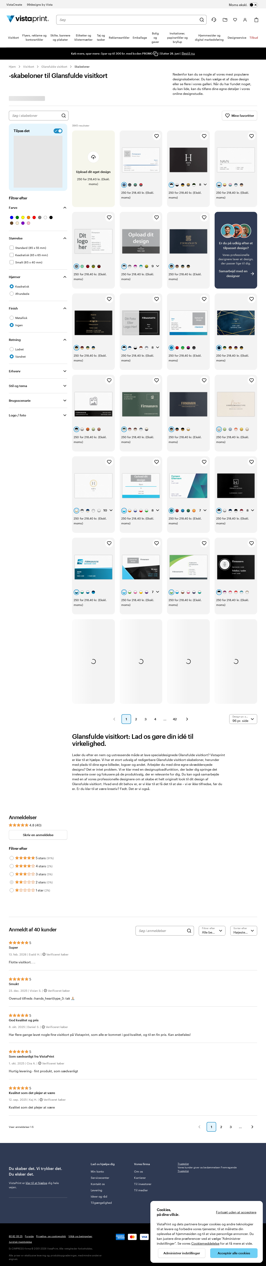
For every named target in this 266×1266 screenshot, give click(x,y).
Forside (29, 1191)
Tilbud (254, 37)
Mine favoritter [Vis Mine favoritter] (239, 115)
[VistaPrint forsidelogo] (27, 20)
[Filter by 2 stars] (12, 810)
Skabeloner (82, 66)
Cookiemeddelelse (205, 1243)
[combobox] (128, 19)
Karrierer (140, 1109)
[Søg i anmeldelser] (162, 858)
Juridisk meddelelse (20, 1197)
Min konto (97, 1103)
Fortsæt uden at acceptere (236, 1212)
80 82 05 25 (15, 1191)
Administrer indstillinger (181, 1253)
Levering (96, 1121)
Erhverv (14, 371)
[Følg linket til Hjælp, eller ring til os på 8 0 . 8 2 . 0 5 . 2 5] (214, 20)
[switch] (248, 4)
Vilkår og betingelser (80, 1191)
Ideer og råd (99, 1128)
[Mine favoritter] (235, 20)
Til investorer (142, 1115)
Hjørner (14, 277)
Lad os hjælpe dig (109, 1097)
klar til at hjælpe (36, 1116)
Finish (13, 308)
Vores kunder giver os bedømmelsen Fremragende (207, 1102)
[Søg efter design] (64, 116)
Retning (15, 340)
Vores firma (153, 1097)
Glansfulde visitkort (54, 66)
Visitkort (28, 66)
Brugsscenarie (20, 400)
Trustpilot (183, 1097)
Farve (13, 207)
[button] (114, 646)
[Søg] (202, 20)
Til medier (141, 1121)
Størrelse (15, 238)
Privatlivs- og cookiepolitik (51, 1191)
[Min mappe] (225, 20)
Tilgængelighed (101, 1134)
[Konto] (245, 20)
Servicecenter (100, 1109)
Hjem (12, 66)
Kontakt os (98, 1115)
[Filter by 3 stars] (12, 802)
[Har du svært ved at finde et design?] (236, 232)
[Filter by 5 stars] (12, 786)
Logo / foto (17, 415)
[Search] (189, 858)
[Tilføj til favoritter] (157, 136)
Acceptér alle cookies (234, 1253)
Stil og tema (18, 386)
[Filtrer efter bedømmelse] (212, 858)
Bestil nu (188, 53)
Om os (138, 1103)
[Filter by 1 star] (12, 818)
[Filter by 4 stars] (12, 794)
